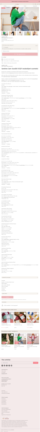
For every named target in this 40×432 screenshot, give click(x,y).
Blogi (2, 413)
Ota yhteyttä (3, 372)
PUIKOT (25, 6)
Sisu (4, 226)
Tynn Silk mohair (9, 86)
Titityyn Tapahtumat (4, 392)
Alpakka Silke (6, 251)
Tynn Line (5, 220)
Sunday (5, 86)
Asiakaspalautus (4, 400)
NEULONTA (35, 6)
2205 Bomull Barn (14, 76)
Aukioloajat (3, 390)
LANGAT (5, 6)
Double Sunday (6, 98)
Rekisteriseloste (4, 402)
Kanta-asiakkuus (4, 404)
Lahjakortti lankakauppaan (6, 412)
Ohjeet (15, 6)
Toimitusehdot (4, 401)
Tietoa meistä (4, 371)
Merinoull (11, 239)
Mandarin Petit (6, 175)
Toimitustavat (3, 398)
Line (4, 191)
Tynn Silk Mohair (21, 98)
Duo (4, 212)
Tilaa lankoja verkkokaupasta (6, 409)
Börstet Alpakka (6, 128)
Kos (4, 271)
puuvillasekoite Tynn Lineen (14, 80)
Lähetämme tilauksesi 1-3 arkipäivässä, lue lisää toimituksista (20, 1)
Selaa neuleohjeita (4, 410)
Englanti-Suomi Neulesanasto (6, 414)
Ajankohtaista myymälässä (6, 393)
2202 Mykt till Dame (6, 76)
